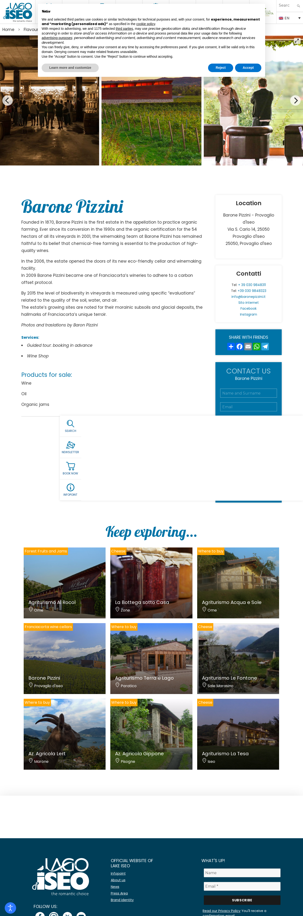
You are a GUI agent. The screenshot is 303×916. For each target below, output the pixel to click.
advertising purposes (57, 38)
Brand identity (122, 900)
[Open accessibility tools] (10, 908)
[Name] (242, 872)
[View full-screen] (297, 41)
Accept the (247, 466)
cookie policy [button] (145, 24)
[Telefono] (248, 420)
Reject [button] (221, 67)
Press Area (119, 893)
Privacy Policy (257, 466)
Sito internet (248, 302)
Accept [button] (248, 67)
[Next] (295, 100)
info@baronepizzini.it (249, 296)
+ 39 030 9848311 (252, 284)
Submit (248, 487)
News (115, 886)
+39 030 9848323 (252, 290)
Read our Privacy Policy (222, 910)
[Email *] (242, 886)
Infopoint (118, 873)
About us (118, 880)
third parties (124, 28)
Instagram (248, 314)
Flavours (32, 29)
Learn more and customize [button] (70, 67)
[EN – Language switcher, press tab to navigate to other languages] (289, 18)
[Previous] (7, 100)
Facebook (249, 308)
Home (8, 29)
